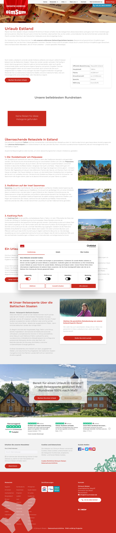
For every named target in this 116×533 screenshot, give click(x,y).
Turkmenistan (32, 514)
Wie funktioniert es (96, 2)
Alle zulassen (83, 286)
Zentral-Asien (32, 524)
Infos (63, 2)
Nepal (18, 518)
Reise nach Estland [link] (17, 279)
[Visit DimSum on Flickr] (84, 510)
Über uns (73, 2)
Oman (18, 521)
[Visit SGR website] (44, 488)
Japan (6, 521)
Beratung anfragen (71, 398)
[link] (83, 322)
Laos (17, 499)
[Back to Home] (16, 8)
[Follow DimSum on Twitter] (87, 449)
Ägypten (7, 487)
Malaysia (19, 505)
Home (45, 2)
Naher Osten (20, 514)
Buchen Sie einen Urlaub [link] (18, 80)
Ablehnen (32, 286)
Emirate (7, 505)
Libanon (18, 502)
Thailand (30, 505)
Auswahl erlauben (58, 286)
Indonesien (8, 514)
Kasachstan (19, 490)
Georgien (8, 508)
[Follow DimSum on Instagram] (90, 449)
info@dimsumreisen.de (87, 495)
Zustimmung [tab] (31, 252)
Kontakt (83, 2)
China (6, 502)
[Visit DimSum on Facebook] (80, 449)
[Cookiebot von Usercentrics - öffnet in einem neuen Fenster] (88, 246)
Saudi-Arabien (32, 490)
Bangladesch (9, 496)
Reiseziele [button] (54, 2)
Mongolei (19, 508)
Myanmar (19, 511)
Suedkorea (31, 496)
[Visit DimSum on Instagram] (80, 510)
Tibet (29, 508)
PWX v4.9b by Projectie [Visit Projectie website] (73, 528)
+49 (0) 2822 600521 (102, 5)
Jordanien (8, 524)
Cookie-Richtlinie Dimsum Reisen (53, 461)
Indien (7, 511)
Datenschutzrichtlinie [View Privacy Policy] (56, 528)
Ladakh (18, 496)
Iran (6, 518)
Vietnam (30, 521)
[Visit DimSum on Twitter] (85, 510)
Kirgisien (19, 493)
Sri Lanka (30, 493)
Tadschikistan (32, 499)
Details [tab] (58, 252)
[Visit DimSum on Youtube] (82, 510)
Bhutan (7, 499)
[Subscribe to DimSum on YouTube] (93, 449)
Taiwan (30, 502)
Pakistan (19, 524)
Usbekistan (31, 518)
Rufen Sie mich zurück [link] (83, 338)
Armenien (8, 490)
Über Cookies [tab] (84, 252)
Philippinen (31, 487)
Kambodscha (20, 487)
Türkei (30, 511)
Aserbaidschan (9, 493)
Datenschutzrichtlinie (49, 463)
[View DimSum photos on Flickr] (83, 449)
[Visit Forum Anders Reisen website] (57, 488)
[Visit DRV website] (51, 488)
